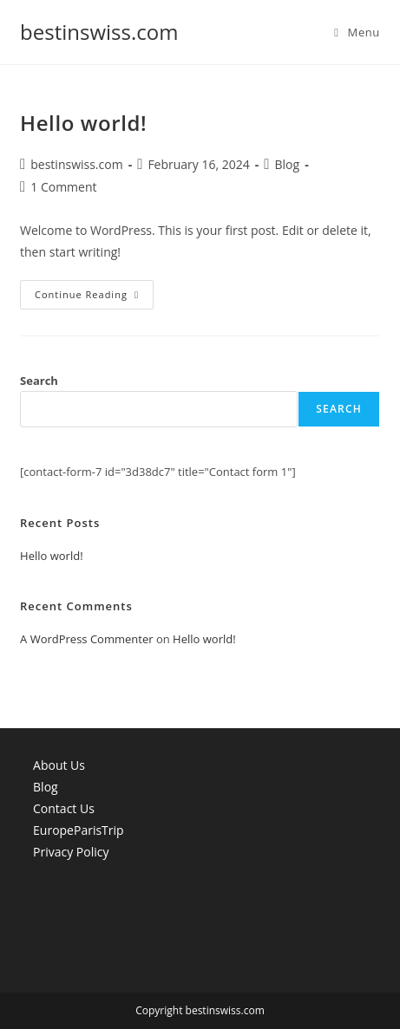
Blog (287, 164)
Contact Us (64, 808)
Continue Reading (94, 297)
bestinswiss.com (99, 31)
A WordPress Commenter (87, 639)
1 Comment (63, 187)
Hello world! (83, 122)
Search (39, 380)
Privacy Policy (70, 851)
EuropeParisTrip (78, 830)
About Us (59, 765)
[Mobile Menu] (357, 32)
